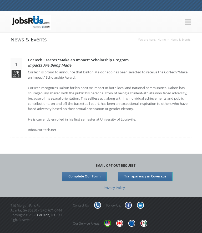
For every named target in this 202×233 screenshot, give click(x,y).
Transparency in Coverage (145, 176)
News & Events (180, 39)
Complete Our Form (84, 176)
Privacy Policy (114, 187)
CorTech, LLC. (47, 215)
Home (162, 39)
